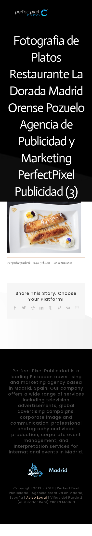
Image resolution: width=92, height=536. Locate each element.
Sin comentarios (62, 262)
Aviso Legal (36, 497)
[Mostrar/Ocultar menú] (81, 13)
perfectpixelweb (21, 262)
